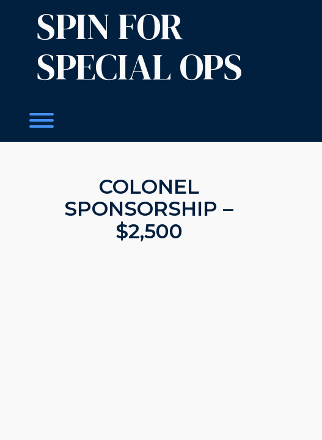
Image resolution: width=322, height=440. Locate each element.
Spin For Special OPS (140, 46)
